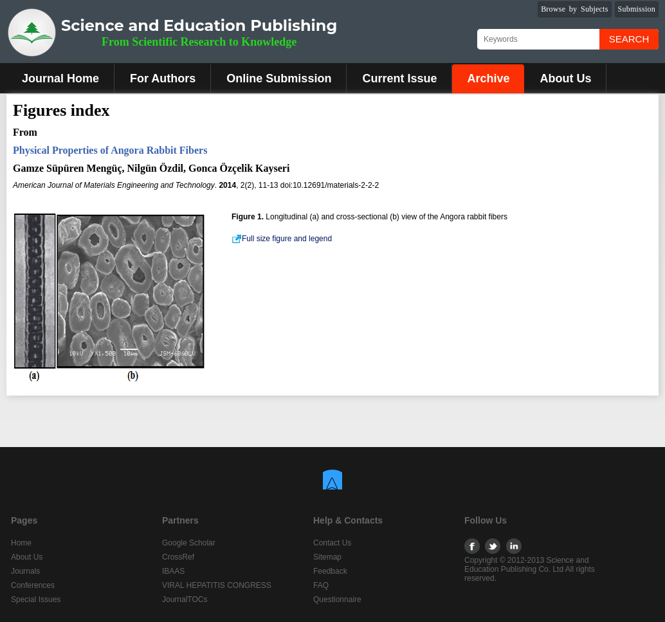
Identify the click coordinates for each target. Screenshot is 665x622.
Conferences (33, 585)
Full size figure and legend (282, 238)
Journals (25, 571)
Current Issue (399, 78)
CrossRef (178, 557)
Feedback (330, 571)
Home (21, 542)
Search (629, 38)
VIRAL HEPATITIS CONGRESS (216, 585)
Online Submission (278, 78)
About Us (565, 78)
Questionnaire (337, 599)
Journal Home (60, 78)
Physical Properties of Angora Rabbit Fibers (110, 150)
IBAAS (173, 571)
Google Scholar (188, 542)
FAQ (321, 585)
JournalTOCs (184, 599)
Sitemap (327, 557)
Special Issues (35, 599)
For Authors (163, 78)
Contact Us (332, 542)
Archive (488, 78)
